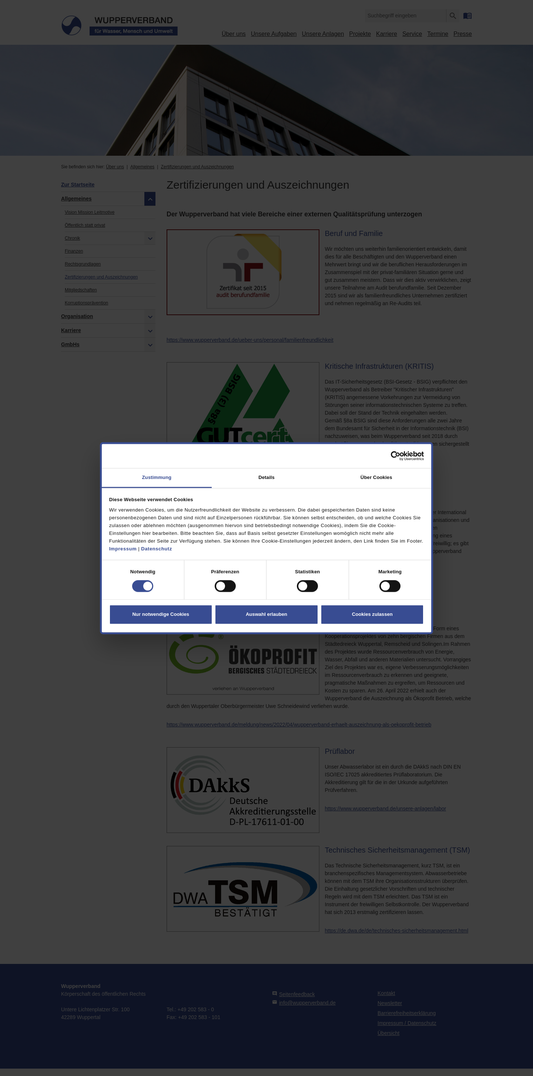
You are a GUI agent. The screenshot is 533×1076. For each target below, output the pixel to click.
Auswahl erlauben (266, 614)
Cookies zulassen (372, 614)
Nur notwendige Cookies (160, 614)
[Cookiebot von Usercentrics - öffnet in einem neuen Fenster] (391, 456)
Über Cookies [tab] (376, 477)
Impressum (123, 549)
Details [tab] (266, 477)
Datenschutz (156, 549)
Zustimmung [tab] (157, 477)
